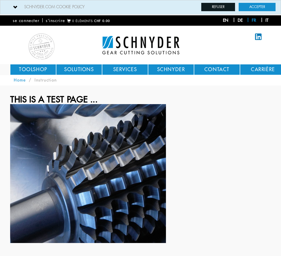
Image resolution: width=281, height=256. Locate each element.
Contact (217, 69)
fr (254, 20)
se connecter (26, 21)
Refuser (218, 7)
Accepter (257, 7)
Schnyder (171, 69)
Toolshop (33, 69)
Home (20, 80)
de (240, 20)
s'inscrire (55, 21)
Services (125, 69)
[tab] (140, 7)
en (225, 20)
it (266, 20)
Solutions (79, 69)
